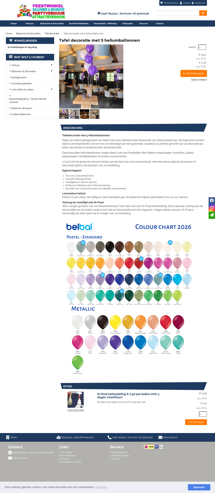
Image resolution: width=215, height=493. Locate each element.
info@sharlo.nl (170, 437)
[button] (62, 76)
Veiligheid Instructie (71, 462)
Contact (160, 23)
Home (14, 23)
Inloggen (187, 3)
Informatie (127, 23)
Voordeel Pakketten (78, 23)
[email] (212, 215)
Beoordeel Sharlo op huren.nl (157, 466)
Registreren (200, 3)
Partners (65, 458)
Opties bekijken (199, 79)
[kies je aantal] (203, 414)
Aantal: (192, 47)
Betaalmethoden (120, 455)
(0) (169, 3)
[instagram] (212, 208)
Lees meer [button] (100, 487)
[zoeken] (203, 13)
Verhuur (30, 23)
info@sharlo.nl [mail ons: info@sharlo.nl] (20, 458)
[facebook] (212, 200)
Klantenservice (119, 452)
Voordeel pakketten (22, 83)
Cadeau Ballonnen (21, 114)
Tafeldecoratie (52, 33)
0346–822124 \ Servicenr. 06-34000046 (130, 437)
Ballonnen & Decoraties (52, 23)
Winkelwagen (25, 40)
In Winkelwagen (193, 73)
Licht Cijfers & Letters (23, 89)
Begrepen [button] (199, 487)
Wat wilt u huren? (27, 57)
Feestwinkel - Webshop (105, 23)
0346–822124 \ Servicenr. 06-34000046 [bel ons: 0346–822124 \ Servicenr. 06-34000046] (33, 452)
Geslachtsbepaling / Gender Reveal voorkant (27, 100)
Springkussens (19, 77)
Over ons (143, 23)
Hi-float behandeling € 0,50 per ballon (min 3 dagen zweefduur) (128, 395)
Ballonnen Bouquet (22, 108)
